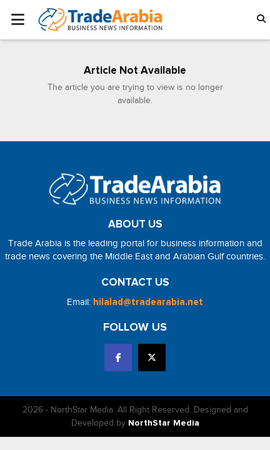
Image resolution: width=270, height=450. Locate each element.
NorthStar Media (163, 423)
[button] (261, 19)
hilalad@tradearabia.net (148, 302)
